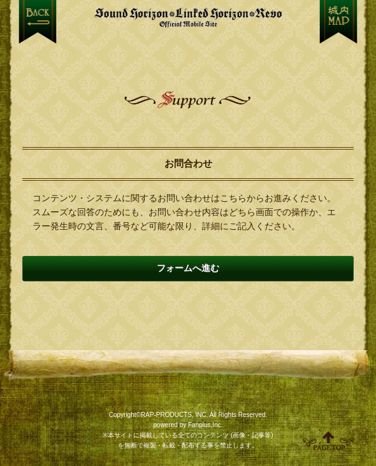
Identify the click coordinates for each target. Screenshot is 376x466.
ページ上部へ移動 (328, 440)
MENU (339, 21)
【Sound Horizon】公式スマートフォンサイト (188, 17)
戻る (38, 21)
